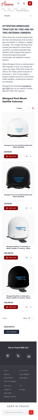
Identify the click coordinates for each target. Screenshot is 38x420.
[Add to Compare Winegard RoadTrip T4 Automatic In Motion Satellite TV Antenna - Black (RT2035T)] (31, 307)
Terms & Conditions (10, 381)
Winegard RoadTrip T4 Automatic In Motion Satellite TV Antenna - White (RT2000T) (18, 248)
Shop (9, 9)
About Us (7, 374)
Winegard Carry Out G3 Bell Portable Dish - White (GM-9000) (18, 146)
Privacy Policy (8, 378)
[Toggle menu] (35, 3)
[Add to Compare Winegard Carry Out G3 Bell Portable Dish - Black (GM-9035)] (31, 208)
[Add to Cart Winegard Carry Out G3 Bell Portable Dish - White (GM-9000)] (11, 156)
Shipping (6, 396)
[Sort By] (23, 108)
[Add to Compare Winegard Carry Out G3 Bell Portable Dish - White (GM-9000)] (31, 156)
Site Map (22, 389)
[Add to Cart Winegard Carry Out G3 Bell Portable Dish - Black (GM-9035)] (11, 208)
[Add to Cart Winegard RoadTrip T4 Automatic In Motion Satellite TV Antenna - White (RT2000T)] (11, 258)
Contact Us (7, 389)
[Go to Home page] (7, 3)
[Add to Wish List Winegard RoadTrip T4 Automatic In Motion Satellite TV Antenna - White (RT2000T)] (26, 257)
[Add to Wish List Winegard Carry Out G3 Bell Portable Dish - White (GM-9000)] (26, 156)
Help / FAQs (8, 393)
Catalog (16, 9)
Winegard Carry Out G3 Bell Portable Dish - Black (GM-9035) (18, 195)
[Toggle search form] (18, 3)
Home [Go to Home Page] (3, 9)
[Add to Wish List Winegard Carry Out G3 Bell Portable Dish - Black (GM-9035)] (26, 208)
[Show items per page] (30, 318)
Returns (13, 396)
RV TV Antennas (9, 10)
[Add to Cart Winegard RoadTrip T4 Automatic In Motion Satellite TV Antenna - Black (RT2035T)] (11, 307)
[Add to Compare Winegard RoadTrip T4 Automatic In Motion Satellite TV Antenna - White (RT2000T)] (31, 257)
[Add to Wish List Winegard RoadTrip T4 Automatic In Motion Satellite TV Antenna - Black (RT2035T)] (26, 307)
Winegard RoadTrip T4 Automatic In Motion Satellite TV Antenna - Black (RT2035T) (18, 297)
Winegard (23, 9)
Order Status (23, 378)
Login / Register (24, 374)
